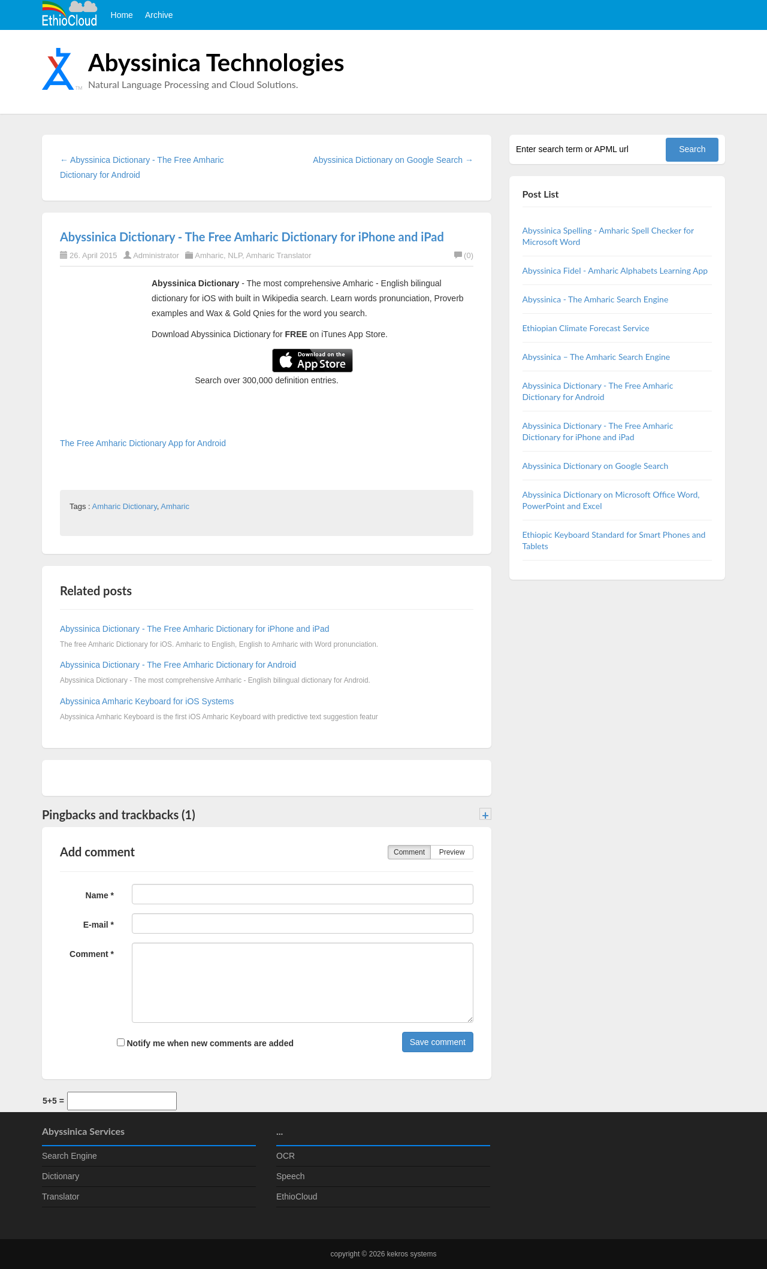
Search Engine (69, 1156)
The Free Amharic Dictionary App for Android (143, 443)
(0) (463, 255)
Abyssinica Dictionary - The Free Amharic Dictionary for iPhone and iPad (252, 236)
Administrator (156, 255)
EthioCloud (297, 1196)
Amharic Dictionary (124, 506)
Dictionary (60, 1176)
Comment (409, 852)
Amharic (209, 255)
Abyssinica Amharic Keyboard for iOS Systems (147, 701)
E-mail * (98, 924)
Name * (100, 895)
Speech (290, 1176)
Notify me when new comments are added (205, 1043)
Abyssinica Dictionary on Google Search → (393, 160)
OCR (285, 1156)
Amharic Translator (278, 255)
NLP (235, 255)
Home (122, 15)
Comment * (92, 954)
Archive (159, 15)
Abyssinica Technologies (216, 62)
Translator (61, 1196)
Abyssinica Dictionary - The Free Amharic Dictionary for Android (178, 665)
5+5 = (53, 1101)
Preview (452, 852)
